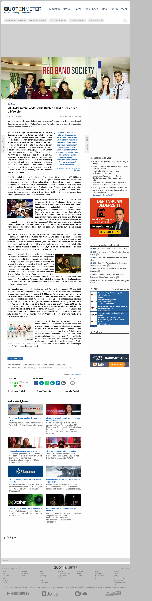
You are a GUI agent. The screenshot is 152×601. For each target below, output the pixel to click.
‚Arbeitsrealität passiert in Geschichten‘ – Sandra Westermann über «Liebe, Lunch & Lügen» (108, 178)
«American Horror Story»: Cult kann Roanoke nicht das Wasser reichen (106, 276)
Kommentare (15, 358)
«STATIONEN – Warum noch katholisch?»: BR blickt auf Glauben (110, 191)
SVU (56, 368)
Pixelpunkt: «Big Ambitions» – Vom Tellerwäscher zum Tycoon (106, 172)
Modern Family (29, 368)
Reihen (23, 575)
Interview (24, 577)
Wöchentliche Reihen (64, 573)
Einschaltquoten (58, 587)
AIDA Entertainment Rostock (108, 308)
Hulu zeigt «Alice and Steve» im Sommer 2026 (110, 187)
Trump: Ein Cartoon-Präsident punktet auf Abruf (109, 259)
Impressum (117, 584)
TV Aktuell (15, 587)
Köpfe (41, 580)
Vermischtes (43, 575)
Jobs (115, 575)
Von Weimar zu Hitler (15, 20)
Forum (114, 9)
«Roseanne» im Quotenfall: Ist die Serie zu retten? (109, 253)
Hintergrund (24, 573)
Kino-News (98, 573)
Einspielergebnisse (100, 577)
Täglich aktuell (62, 577)
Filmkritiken (33, 587)
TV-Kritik (79, 575)
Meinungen (91, 9)
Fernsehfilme (81, 587)
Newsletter (6, 575)
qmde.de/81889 (76, 374)
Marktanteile (62, 575)
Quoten (77, 9)
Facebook (6, 580)
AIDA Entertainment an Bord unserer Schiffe (103, 301)
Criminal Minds (48, 365)
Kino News (9, 587)
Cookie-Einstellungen (120, 582)
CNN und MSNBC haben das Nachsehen (108, 249)
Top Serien (123, 587)
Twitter (5, 582)
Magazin (54, 9)
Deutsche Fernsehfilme (112, 587)
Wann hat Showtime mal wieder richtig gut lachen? (109, 281)
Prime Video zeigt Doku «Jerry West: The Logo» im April (110, 162)
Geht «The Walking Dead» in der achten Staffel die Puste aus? (108, 264)
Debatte (79, 573)
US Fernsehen (42, 587)
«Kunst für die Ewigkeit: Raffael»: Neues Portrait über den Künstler (110, 167)
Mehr (124, 9)
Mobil (4, 577)
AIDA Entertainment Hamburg (106, 294)
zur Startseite (44, 391)
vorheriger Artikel (16, 391)
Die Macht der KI (58, 20)
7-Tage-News (7, 579)
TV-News (42, 573)
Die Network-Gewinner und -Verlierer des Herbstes (109, 270)
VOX (39, 135)
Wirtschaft (43, 577)
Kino (104, 9)
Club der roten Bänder (32, 365)
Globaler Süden (77, 20)
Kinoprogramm (100, 587)
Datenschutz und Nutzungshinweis (119, 579)
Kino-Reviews (81, 577)
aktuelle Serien (90, 587)
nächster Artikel (73, 391)
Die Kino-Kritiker (100, 575)
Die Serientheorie (37, 20)
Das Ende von (96, 20)
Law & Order (61, 365)
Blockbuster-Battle (100, 579)
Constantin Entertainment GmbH (107, 315)
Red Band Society (45, 368)
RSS (4, 573)
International (44, 579)
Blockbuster (73, 587)
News (66, 9)
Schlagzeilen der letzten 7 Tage (104, 195)
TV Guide (66, 587)
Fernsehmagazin (24, 587)
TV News (49, 587)
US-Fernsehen (44, 582)
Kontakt (116, 577)
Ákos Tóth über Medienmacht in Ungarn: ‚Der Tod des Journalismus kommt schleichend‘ (109, 184)
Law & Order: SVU (14, 368)
